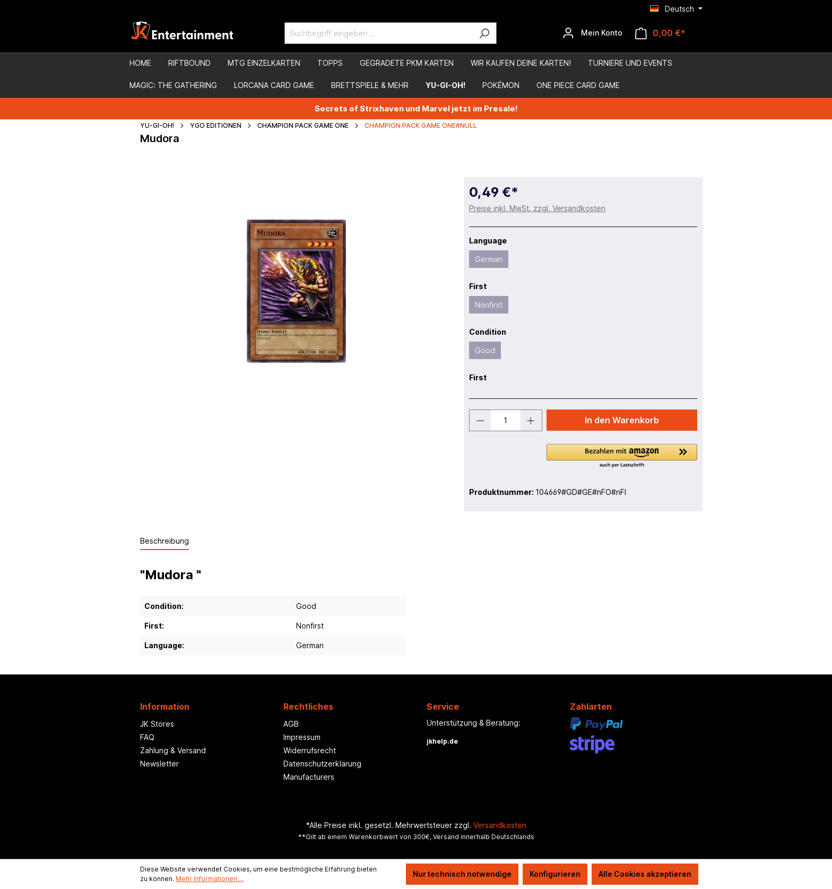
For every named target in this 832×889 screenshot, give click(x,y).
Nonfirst (488, 304)
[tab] (164, 541)
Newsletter (159, 763)
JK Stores (157, 723)
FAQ (147, 737)
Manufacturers (308, 776)
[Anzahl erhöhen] (531, 420)
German (488, 259)
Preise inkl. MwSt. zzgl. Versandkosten (537, 208)
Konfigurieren (555, 873)
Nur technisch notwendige (462, 873)
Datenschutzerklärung (322, 763)
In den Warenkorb (622, 420)
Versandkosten (499, 825)
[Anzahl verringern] (480, 420)
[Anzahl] (506, 420)
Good (485, 350)
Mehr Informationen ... (210, 879)
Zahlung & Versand (173, 750)
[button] (622, 456)
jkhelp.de (442, 741)
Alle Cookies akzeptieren (645, 873)
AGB (291, 723)
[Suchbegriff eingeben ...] (378, 33)
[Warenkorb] (660, 33)
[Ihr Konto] (592, 33)
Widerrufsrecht (309, 750)
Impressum (301, 737)
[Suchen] (484, 33)
